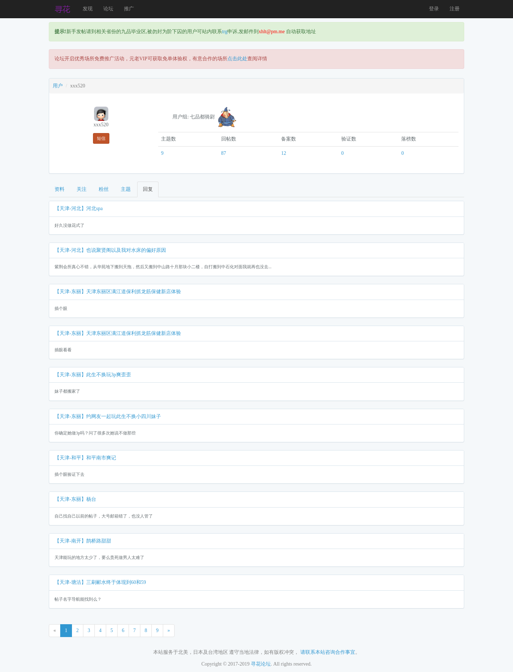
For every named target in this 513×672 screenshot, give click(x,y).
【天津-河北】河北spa (79, 208)
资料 (59, 189)
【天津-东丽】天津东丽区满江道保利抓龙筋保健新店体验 (118, 291)
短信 (101, 138)
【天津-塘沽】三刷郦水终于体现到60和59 (100, 582)
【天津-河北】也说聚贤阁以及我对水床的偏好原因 (110, 250)
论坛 (108, 8)
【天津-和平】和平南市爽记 (85, 457)
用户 (58, 85)
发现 (88, 8)
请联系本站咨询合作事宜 (327, 652)
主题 (126, 189)
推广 (129, 8)
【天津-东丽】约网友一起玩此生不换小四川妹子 (108, 416)
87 (223, 153)
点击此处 (237, 58)
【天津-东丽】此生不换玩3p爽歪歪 (93, 374)
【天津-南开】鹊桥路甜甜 (83, 541)
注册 (455, 8)
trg (224, 31)
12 (283, 153)
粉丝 (104, 189)
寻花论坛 (261, 664)
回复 (148, 189)
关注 (82, 189)
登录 (434, 8)
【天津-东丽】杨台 (75, 499)
